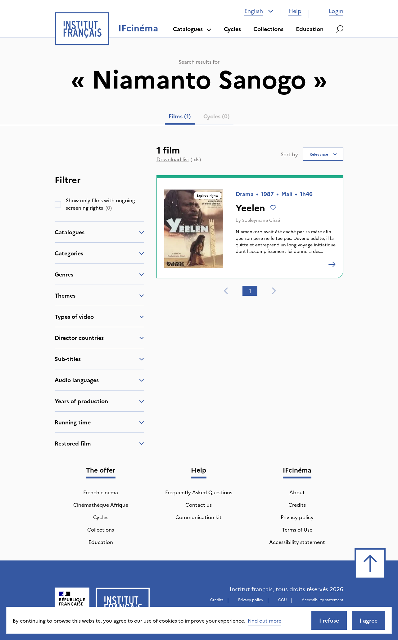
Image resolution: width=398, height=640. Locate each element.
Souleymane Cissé (261, 220)
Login (329, 11)
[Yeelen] (332, 264)
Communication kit (198, 517)
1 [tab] (250, 291)
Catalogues (192, 29)
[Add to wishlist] (273, 207)
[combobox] (259, 11)
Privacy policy (297, 517)
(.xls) (178, 159)
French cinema (100, 492)
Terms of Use (297, 529)
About (297, 492)
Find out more (264, 620)
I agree (369, 620)
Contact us (198, 504)
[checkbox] (58, 204)
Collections (268, 29)
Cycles (232, 29)
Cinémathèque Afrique (100, 504)
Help (294, 11)
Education (309, 29)
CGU (282, 599)
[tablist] (199, 117)
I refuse (329, 620)
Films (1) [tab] (180, 116)
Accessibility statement (297, 541)
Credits (297, 504)
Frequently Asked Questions (198, 492)
